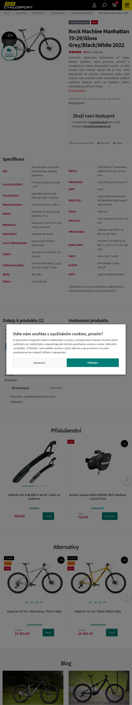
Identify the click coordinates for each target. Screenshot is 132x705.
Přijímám (92, 362)
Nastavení (39, 362)
